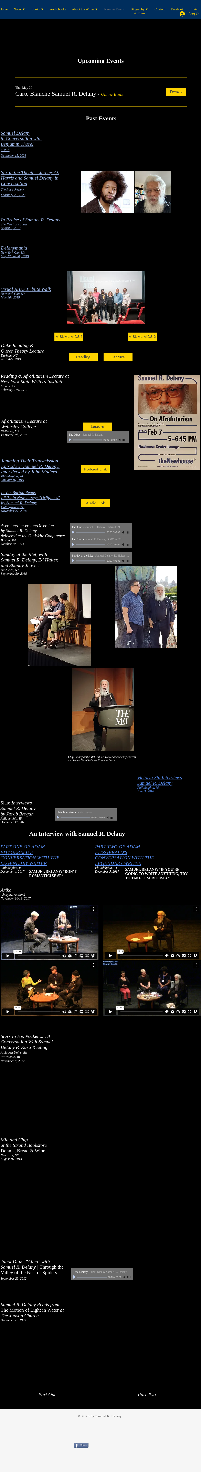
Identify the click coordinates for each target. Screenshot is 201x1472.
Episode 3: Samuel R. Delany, (30, 466)
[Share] (81, 1445)
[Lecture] (118, 357)
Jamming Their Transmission (29, 460)
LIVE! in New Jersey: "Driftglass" (30, 497)
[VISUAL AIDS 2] (142, 337)
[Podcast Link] (95, 469)
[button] (55, 93)
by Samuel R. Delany (19, 502)
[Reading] (83, 357)
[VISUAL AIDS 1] (68, 337)
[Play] (70, 439)
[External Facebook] (101, 390)
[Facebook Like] (99, 1455)
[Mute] (120, 440)
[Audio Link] (95, 503)
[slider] (125, 440)
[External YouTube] (49, 1096)
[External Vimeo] (49, 932)
